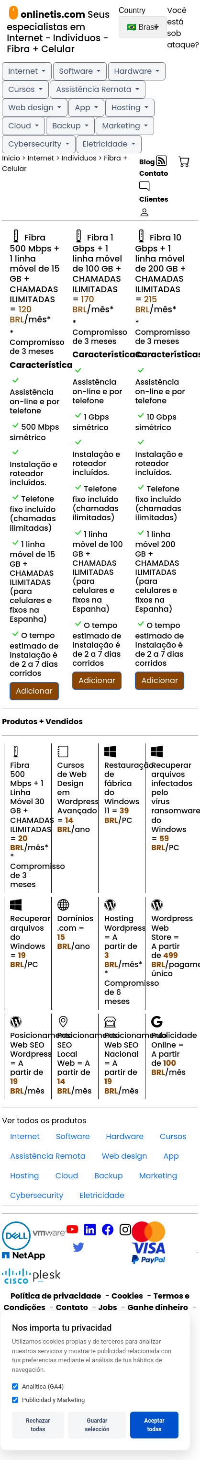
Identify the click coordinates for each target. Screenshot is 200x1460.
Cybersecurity (35, 143)
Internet (24, 71)
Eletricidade (106, 143)
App (83, 107)
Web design (32, 107)
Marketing (122, 125)
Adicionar (34, 690)
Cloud (20, 125)
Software (77, 71)
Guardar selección (97, 1425)
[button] (183, 162)
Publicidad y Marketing (48, 1399)
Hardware (134, 71)
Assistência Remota (94, 89)
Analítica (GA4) (38, 1386)
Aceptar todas (154, 1425)
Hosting (127, 107)
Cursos (22, 89)
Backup (67, 125)
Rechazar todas (38, 1425)
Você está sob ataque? (180, 27)
